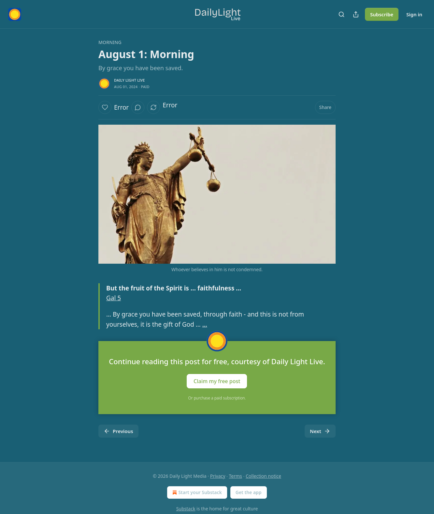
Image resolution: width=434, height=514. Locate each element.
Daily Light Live (129, 80)
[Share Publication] (355, 14)
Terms (235, 476)
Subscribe (381, 14)
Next (320, 431)
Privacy (217, 476)
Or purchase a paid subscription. (217, 398)
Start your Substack (196, 492)
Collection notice (263, 476)
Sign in (414, 14)
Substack (185, 509)
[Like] (104, 107)
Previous (118, 431)
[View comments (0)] (137, 107)
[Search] (341, 14)
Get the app (249, 492)
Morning (110, 42)
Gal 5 (113, 298)
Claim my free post (217, 381)
